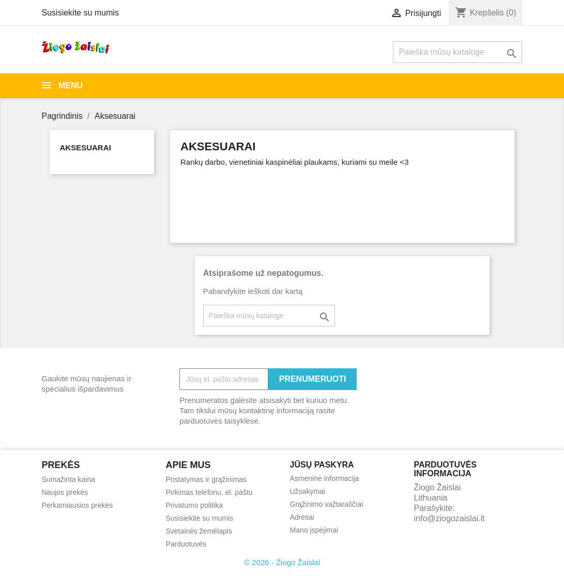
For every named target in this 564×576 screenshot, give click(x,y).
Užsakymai (307, 491)
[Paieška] (457, 52)
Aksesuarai (85, 147)
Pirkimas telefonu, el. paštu (209, 492)
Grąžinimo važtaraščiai (326, 504)
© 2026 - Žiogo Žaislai (282, 562)
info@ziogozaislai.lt (449, 518)
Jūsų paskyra (322, 464)
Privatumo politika (194, 505)
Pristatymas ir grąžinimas (206, 479)
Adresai (302, 517)
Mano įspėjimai (314, 530)
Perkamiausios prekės (77, 505)
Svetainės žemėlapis (199, 531)
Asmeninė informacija (324, 478)
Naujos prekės (65, 492)
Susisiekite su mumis (80, 12)
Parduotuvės (186, 544)
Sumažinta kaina (69, 479)
